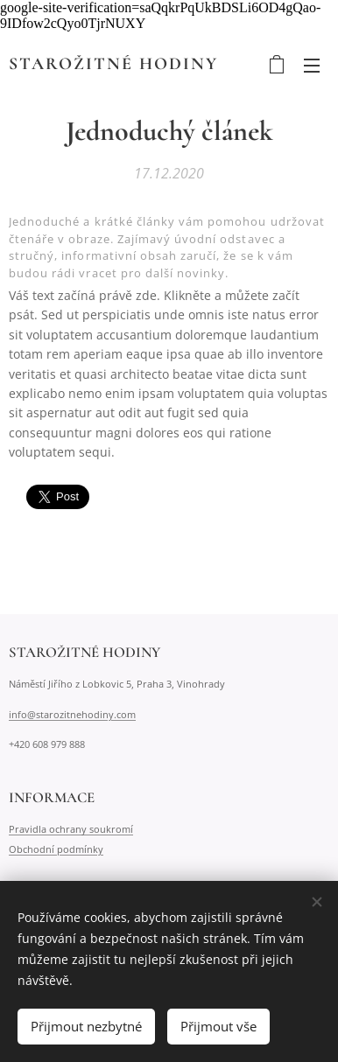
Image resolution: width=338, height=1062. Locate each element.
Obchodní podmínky (56, 848)
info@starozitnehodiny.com (72, 714)
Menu (312, 65)
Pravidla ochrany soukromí (71, 828)
